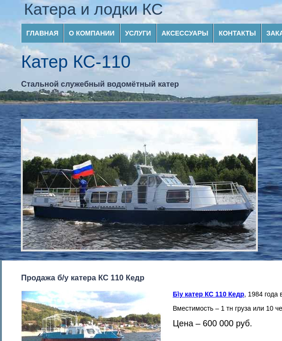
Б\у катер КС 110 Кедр (208, 294)
